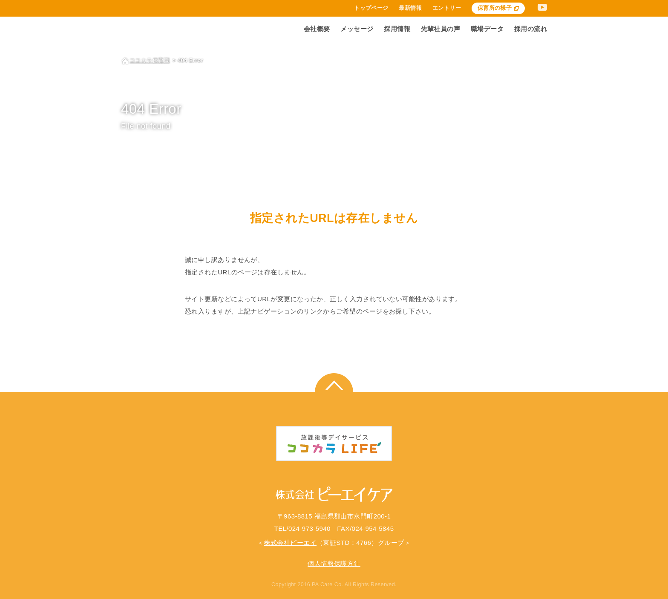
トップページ (371, 8)
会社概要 (317, 28)
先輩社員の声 (441, 28)
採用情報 (397, 28)
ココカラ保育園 (150, 60)
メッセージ (356, 28)
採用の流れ (530, 28)
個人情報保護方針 (334, 563)
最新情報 (410, 8)
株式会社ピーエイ (290, 542)
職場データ (487, 28)
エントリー (446, 8)
